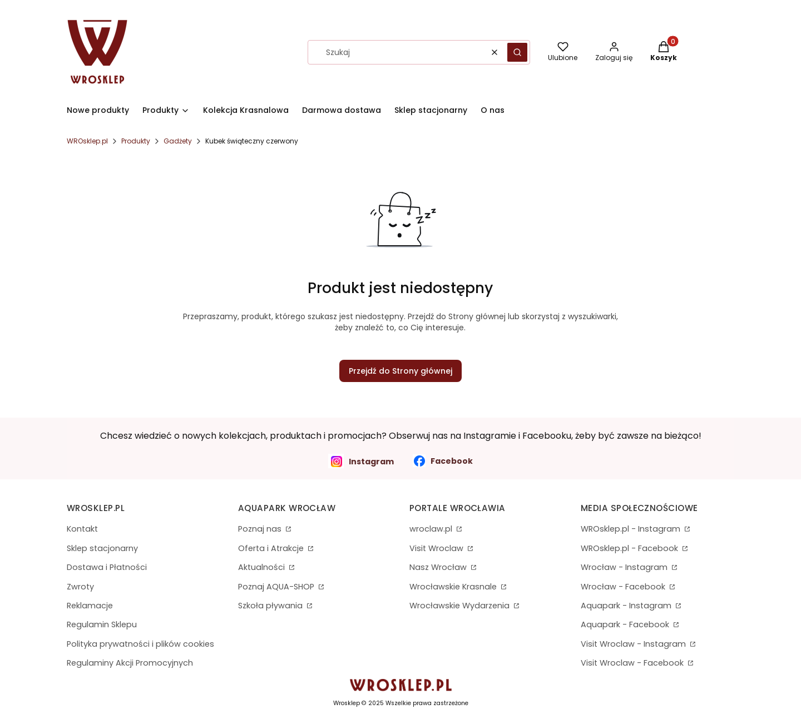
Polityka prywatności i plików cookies (140, 643)
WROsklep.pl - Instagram (632, 528)
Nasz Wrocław (439, 567)
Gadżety (178, 141)
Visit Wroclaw (437, 548)
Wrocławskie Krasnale (454, 586)
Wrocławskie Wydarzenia (460, 605)
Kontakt (82, 528)
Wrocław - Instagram (625, 567)
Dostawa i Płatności (107, 567)
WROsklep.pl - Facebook (630, 548)
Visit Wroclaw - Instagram (634, 643)
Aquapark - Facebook (626, 624)
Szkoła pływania (271, 605)
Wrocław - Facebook (624, 586)
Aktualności (262, 567)
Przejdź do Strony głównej (400, 370)
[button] (517, 52)
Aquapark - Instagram (627, 605)
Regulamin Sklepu (102, 624)
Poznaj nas (261, 528)
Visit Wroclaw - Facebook (633, 662)
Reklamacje (90, 605)
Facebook (443, 460)
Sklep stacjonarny (102, 548)
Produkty (135, 141)
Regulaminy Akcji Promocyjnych (130, 662)
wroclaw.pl (431, 528)
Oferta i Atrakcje (272, 548)
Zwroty (80, 586)
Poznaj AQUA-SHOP (277, 586)
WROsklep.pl (87, 141)
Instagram (361, 461)
